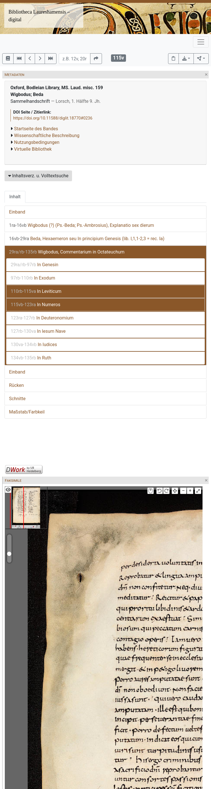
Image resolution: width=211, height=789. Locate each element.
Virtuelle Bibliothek (33, 149)
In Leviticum (36, 291)
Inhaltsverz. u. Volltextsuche (38, 175)
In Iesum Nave (38, 331)
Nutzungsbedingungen (36, 142)
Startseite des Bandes (36, 128)
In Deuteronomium (42, 318)
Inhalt (15, 196)
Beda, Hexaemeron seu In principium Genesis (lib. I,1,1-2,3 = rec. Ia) (86, 238)
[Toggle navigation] (201, 42)
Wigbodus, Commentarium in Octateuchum (67, 252)
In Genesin (34, 264)
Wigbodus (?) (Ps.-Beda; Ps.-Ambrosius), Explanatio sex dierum (81, 225)
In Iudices (34, 344)
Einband (17, 212)
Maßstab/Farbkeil (27, 412)
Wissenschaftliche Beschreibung (46, 135)
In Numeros (35, 304)
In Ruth (31, 358)
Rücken (16, 385)
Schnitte (17, 398)
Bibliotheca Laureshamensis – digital (39, 15)
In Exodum (33, 278)
